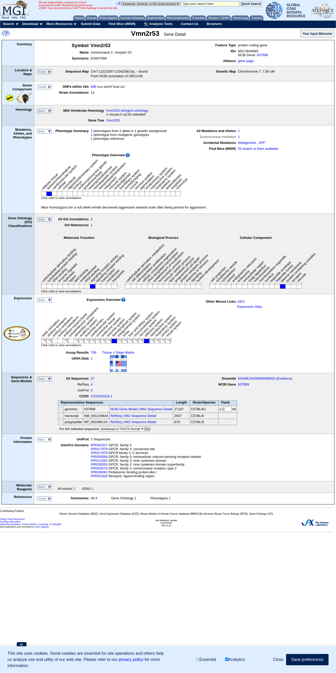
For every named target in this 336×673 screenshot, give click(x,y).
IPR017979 (99, 449)
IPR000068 (99, 457)
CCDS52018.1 (101, 396)
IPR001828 (99, 476)
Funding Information (10, 521)
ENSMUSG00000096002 (256, 378)
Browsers (214, 24)
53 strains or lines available (258, 149)
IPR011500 (99, 460)
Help (15, 17)
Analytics (235, 659)
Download (30, 24)
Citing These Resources (12, 519)
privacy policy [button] (131, 659)
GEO (241, 301)
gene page (246, 61)
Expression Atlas (249, 307)
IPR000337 (99, 445)
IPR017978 (99, 453)
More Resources (59, 24)
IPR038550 (99, 464)
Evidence (284, 378)
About (5, 17)
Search (8, 24)
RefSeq (116, 416)
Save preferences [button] (307, 659)
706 (93, 352)
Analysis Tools (158, 24)
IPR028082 (99, 472)
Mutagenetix (247, 143)
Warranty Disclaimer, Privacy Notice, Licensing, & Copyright (30, 524)
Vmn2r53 (113, 120)
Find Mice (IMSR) (121, 24)
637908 (262, 55)
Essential (206, 659)
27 (92, 378)
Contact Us (190, 24)
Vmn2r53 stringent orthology (127, 110)
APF (262, 143)
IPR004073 (99, 468)
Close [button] (278, 659)
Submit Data (90, 24)
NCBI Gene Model (124, 409)
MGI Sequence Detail (156, 409)
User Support (42, 527)
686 (93, 87)
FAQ (23, 17)
